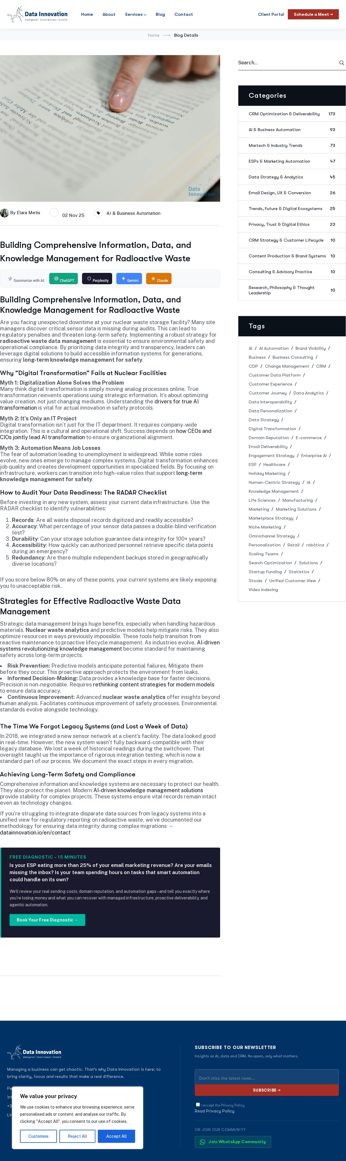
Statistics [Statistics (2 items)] (299, 571)
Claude (159, 279)
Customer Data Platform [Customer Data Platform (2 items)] (275, 375)
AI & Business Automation (133, 213)
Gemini (129, 279)
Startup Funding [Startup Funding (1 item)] (265, 571)
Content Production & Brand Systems (292, 255)
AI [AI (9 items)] (250, 348)
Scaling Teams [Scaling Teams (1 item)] (264, 554)
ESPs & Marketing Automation (292, 161)
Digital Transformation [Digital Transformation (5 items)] (272, 428)
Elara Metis (28, 212)
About (109, 14)
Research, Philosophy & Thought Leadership (292, 290)
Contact (183, 14)
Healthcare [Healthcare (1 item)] (274, 464)
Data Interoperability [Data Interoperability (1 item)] (270, 402)
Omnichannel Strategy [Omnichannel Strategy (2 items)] (272, 536)
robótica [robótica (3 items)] (315, 545)
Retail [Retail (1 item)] (293, 545)
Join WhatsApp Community (233, 1142)
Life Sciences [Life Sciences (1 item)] (262, 500)
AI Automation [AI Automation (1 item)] (274, 348)
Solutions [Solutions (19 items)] (308, 562)
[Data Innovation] (37, 14)
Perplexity (98, 279)
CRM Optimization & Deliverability (292, 113)
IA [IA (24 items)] (309, 482)
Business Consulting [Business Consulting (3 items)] (293, 357)
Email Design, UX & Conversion (292, 192)
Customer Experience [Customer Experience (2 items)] (270, 384)
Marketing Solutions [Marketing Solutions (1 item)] (296, 509)
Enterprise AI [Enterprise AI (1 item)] (314, 455)
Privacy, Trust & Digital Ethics (292, 224)
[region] (77, 1118)
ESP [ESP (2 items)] (253, 464)
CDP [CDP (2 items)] (253, 366)
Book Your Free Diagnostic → (47, 920)
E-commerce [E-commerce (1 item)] (309, 437)
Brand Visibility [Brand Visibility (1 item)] (311, 348)
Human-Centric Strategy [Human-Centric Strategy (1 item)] (274, 482)
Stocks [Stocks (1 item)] (255, 580)
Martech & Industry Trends (292, 145)
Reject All (77, 1136)
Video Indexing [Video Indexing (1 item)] (263, 589)
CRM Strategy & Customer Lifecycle (292, 240)
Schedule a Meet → (313, 14)
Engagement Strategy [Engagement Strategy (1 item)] (271, 455)
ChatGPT (64, 279)
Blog (160, 14)
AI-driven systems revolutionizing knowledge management (110, 645)
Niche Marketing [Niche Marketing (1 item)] (265, 527)
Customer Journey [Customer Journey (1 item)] (268, 393)
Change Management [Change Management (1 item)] (287, 366)
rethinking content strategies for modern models (153, 684)
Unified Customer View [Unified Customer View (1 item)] (292, 580)
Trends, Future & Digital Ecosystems (292, 208)
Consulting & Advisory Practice (292, 271)
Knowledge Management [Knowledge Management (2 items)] (274, 491)
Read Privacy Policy (214, 1111)
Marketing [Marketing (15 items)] (259, 509)
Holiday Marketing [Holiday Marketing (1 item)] (267, 473)
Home (87, 14)
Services (134, 14)
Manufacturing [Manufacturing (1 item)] (297, 500)
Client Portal (271, 14)
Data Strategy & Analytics (292, 177)
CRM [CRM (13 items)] (321, 366)
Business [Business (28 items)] (257, 357)
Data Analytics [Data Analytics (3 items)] (309, 393)
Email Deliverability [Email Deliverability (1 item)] (268, 446)
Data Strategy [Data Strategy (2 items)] (264, 419)
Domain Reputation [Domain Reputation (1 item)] (269, 437)
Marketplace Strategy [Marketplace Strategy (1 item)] (271, 518)
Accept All (116, 1136)
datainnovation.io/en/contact (35, 832)
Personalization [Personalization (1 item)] (265, 545)
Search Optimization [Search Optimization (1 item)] (270, 562)
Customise (38, 1136)
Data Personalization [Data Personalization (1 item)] (270, 411)
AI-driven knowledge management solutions (148, 790)
